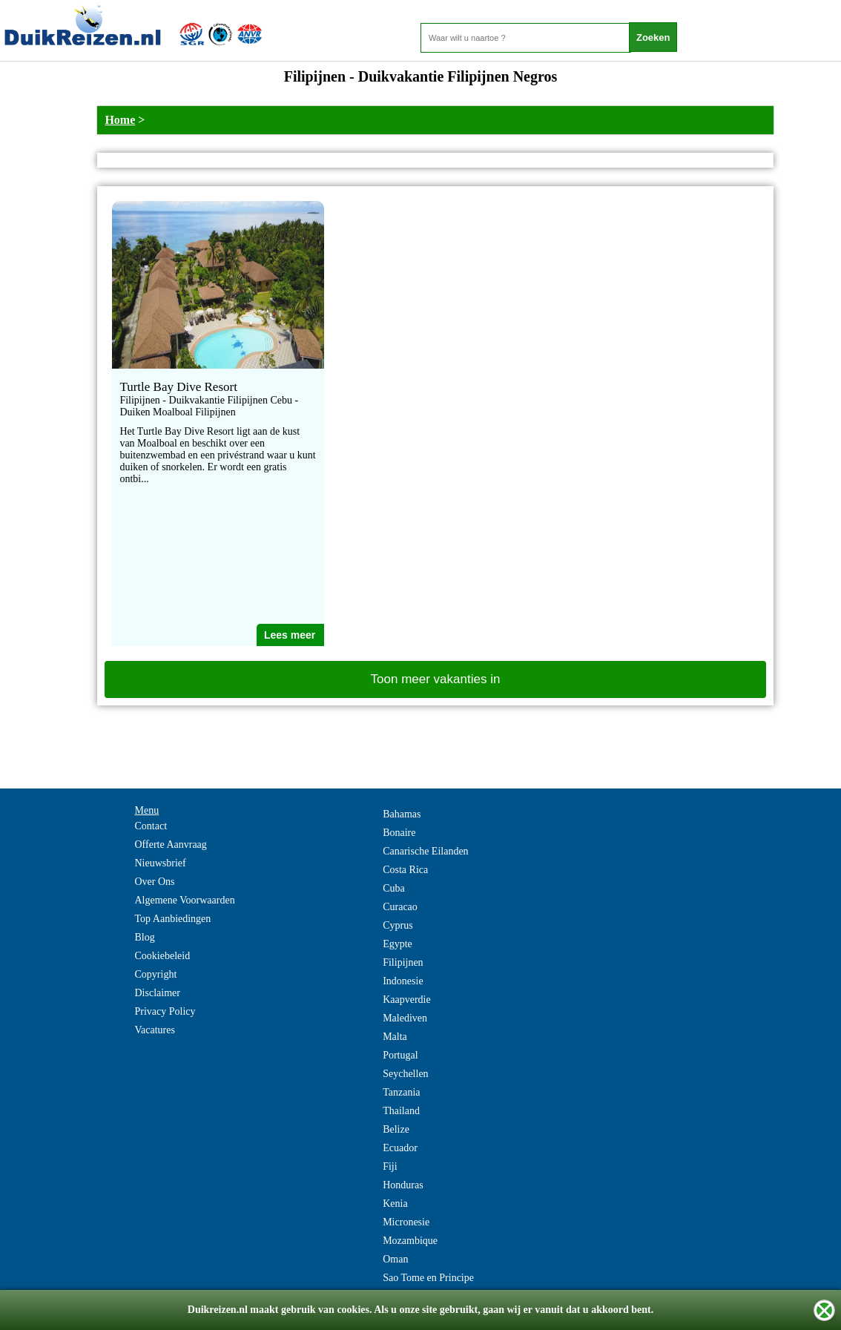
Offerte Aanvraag (171, 844)
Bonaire (399, 832)
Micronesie (406, 1222)
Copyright (156, 974)
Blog (145, 937)
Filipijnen (403, 962)
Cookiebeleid (163, 955)
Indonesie (403, 981)
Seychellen (405, 1073)
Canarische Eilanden (425, 851)
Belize (396, 1129)
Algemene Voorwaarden (185, 900)
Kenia (395, 1203)
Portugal (400, 1055)
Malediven (405, 1018)
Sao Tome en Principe (428, 1277)
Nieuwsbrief (160, 863)
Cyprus (397, 925)
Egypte (397, 943)
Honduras (403, 1185)
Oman (395, 1259)
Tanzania (401, 1092)
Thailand (401, 1110)
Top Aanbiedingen (173, 918)
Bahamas (401, 814)
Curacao (400, 906)
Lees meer (289, 635)
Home (120, 119)
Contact (151, 826)
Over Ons (155, 881)
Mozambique (410, 1240)
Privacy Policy (165, 1011)
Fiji (390, 1166)
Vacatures (155, 1030)
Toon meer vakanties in (436, 679)
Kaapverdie (407, 999)
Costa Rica (405, 869)
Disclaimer (157, 992)
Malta (395, 1036)
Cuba (394, 888)
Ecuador (400, 1147)
